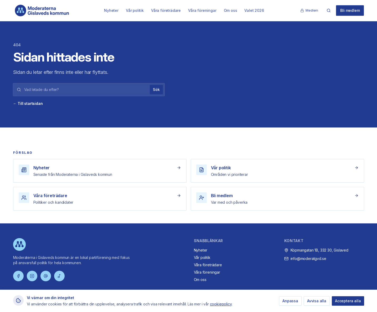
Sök (156, 89)
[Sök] (328, 10)
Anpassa (290, 301)
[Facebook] (18, 276)
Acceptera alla (348, 301)
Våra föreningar (202, 10)
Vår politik (135, 10)
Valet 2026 (254, 10)
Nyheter (111, 10)
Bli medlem (350, 10)
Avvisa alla (316, 301)
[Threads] (45, 276)
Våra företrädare (166, 10)
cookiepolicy (221, 304)
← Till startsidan (28, 103)
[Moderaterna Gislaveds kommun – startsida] (42, 10)
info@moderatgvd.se (308, 258)
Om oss (230, 10)
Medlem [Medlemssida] (309, 10)
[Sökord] (85, 89)
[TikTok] (59, 276)
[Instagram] (32, 276)
